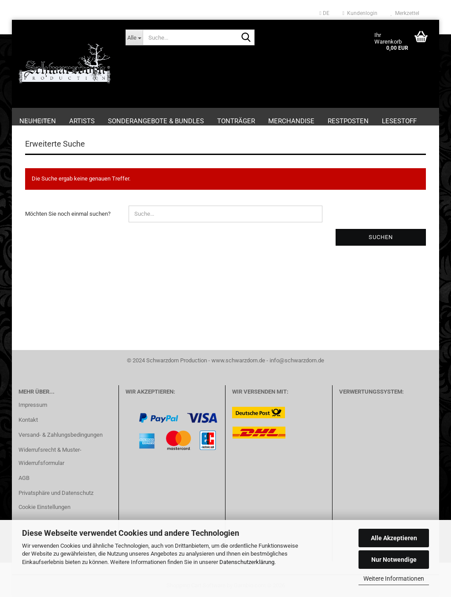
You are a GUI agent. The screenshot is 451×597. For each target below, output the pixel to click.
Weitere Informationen (393, 578)
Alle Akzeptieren (394, 538)
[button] (324, 13)
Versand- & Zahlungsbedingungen (60, 434)
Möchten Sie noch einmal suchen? (68, 213)
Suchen (381, 237)
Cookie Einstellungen (44, 507)
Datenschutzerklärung (246, 562)
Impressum (32, 405)
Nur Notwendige (394, 559)
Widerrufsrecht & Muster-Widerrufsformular (49, 456)
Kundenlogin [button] (360, 13)
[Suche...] (134, 37)
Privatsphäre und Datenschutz (55, 493)
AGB (24, 478)
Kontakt (28, 419)
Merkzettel (405, 13)
